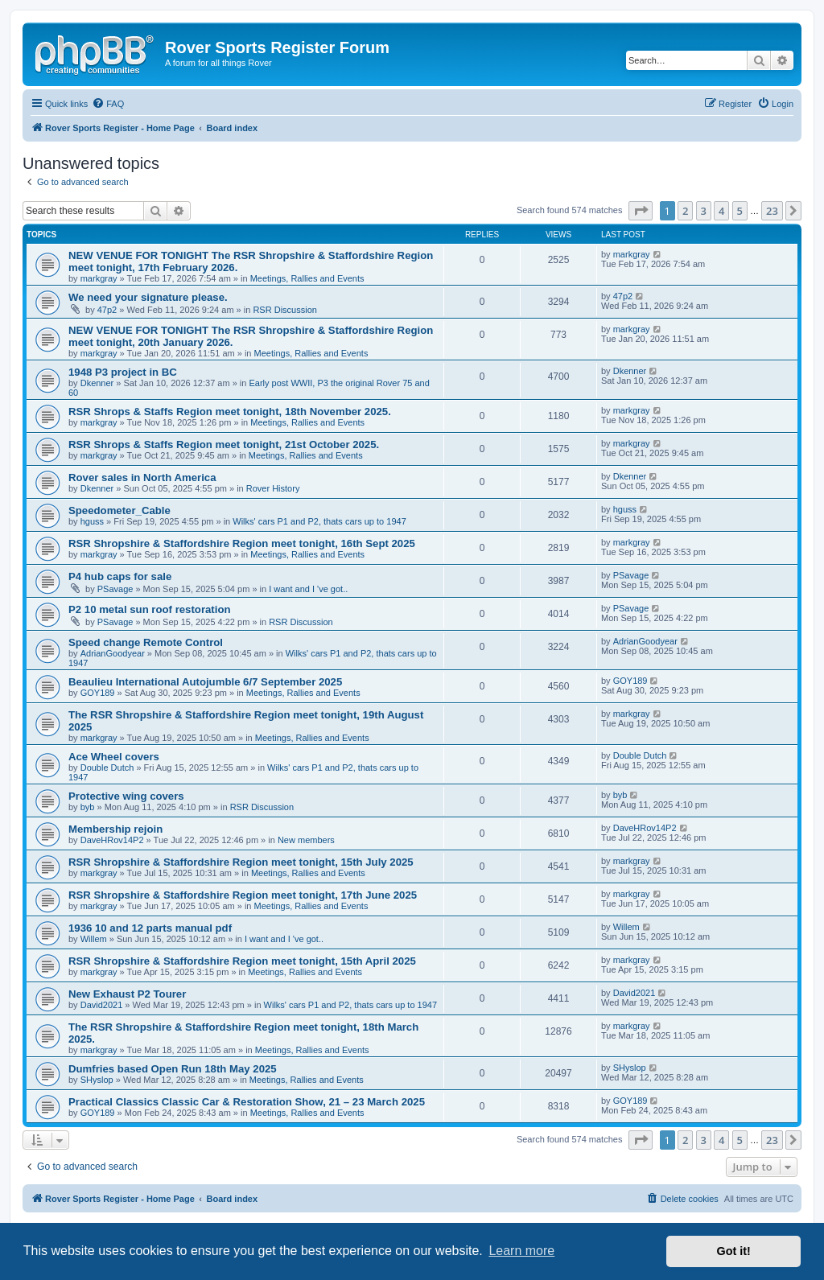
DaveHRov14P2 (112, 840)
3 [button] (704, 211)
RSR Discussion (284, 310)
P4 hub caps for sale (119, 576)
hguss (92, 521)
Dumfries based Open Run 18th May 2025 (172, 1069)
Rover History (273, 488)
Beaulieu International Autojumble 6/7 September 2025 (205, 682)
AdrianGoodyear (112, 653)
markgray (98, 278)
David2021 (101, 1005)
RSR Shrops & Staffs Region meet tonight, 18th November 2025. (229, 411)
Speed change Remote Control (145, 642)
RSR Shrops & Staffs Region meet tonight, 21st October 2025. (223, 444)
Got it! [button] (734, 1251)
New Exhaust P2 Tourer (127, 994)
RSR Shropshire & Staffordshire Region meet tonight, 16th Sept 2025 (241, 543)
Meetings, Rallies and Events (307, 278)
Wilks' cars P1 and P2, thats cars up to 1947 (319, 521)
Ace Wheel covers (113, 757)
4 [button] (721, 211)
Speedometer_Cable (119, 510)
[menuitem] (108, 103)
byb (87, 807)
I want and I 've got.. (308, 589)
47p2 (107, 310)
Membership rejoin (115, 829)
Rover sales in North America (142, 477)
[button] (640, 210)
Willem (93, 939)
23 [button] (772, 211)
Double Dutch (107, 767)
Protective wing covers (126, 796)
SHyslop (96, 1080)
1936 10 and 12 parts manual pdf (150, 928)
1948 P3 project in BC (122, 372)
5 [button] (740, 211)
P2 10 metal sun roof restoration (149, 609)
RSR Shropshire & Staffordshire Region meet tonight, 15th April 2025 (242, 961)
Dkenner (97, 383)
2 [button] (685, 211)
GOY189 (97, 693)
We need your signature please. (148, 297)
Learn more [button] (521, 1250)
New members (306, 840)
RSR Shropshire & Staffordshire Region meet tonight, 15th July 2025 (241, 862)
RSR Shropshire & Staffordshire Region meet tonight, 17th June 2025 (242, 895)
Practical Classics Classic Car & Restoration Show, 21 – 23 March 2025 (246, 1102)
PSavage (115, 589)
